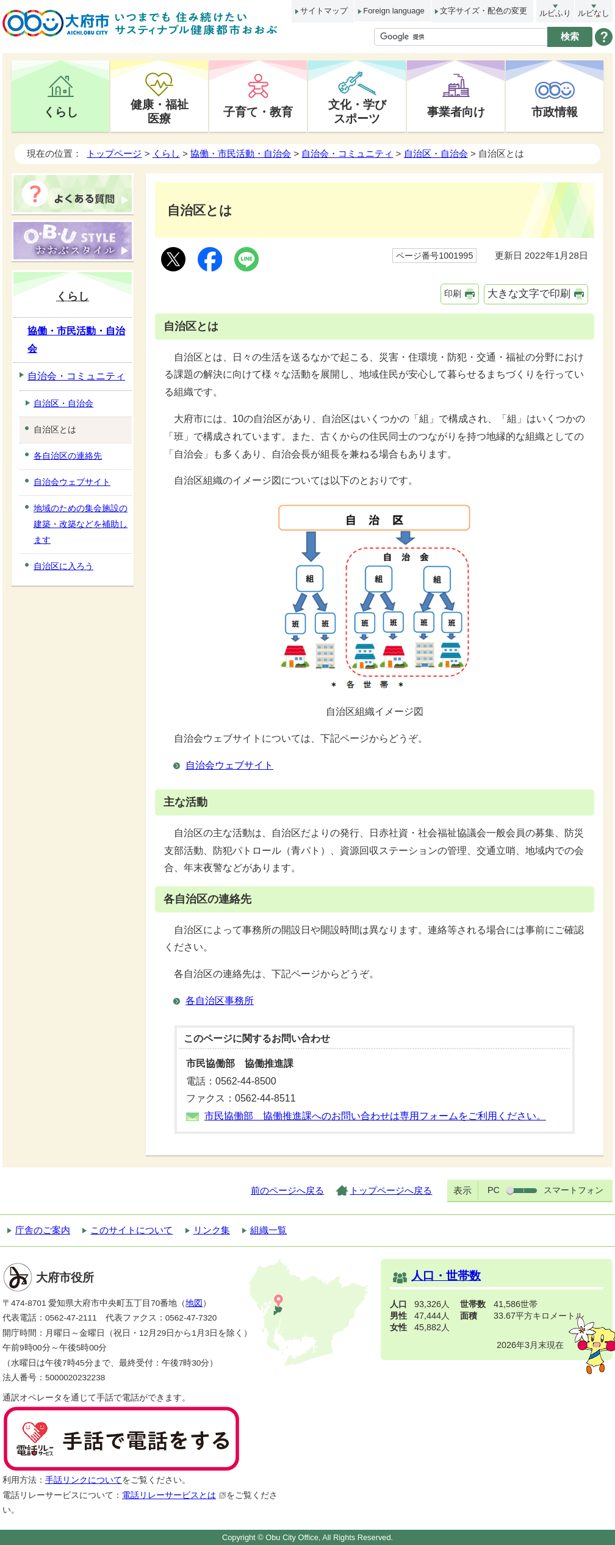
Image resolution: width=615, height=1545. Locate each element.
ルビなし (594, 13)
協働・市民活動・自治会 (240, 153)
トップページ (114, 153)
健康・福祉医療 (160, 111)
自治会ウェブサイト (229, 765)
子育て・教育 (258, 111)
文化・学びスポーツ (357, 111)
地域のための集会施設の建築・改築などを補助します (81, 524)
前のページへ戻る (287, 1190)
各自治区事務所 (219, 1000)
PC (493, 1190)
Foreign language (393, 10)
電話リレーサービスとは (174, 1495)
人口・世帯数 (446, 1275)
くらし (60, 111)
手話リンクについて (83, 1480)
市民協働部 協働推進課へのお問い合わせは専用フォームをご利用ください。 (375, 1116)
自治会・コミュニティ (347, 153)
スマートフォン (573, 1190)
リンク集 (211, 1230)
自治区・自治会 (436, 153)
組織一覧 (268, 1230)
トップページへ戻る (391, 1190)
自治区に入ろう (63, 566)
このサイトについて (131, 1230)
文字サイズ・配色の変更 (483, 10)
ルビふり (555, 13)
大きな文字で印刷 (528, 293)
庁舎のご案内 (42, 1230)
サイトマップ (324, 10)
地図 (194, 1303)
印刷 (452, 293)
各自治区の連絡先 (68, 456)
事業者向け (456, 111)
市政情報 (554, 111)
